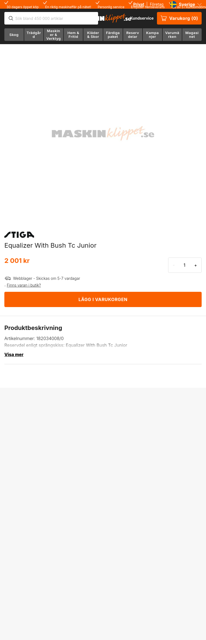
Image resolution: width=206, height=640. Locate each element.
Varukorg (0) (179, 18)
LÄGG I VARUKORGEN (103, 299)
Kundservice (142, 18)
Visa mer (13, 354)
